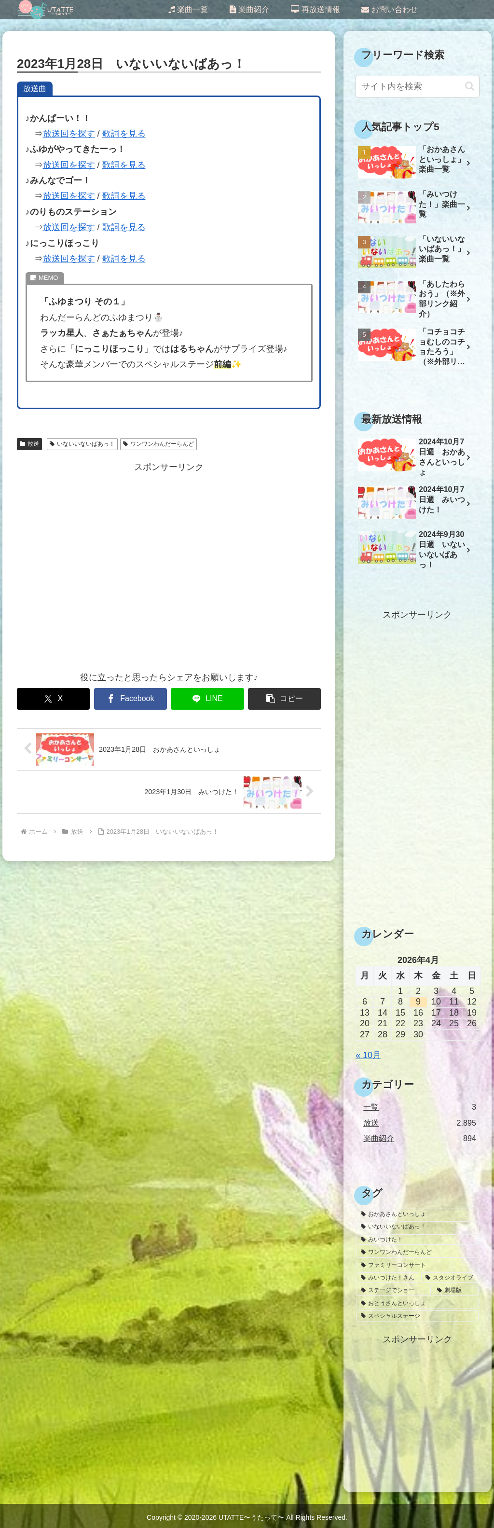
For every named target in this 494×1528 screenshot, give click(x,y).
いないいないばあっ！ (82, 444)
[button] (284, 699)
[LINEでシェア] (207, 699)
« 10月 (368, 1055)
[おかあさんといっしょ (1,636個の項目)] (417, 1214)
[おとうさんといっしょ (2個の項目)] (417, 1303)
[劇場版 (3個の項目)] (455, 1290)
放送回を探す (69, 133)
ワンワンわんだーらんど (158, 444)
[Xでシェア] (53, 699)
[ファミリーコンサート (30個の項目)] (417, 1265)
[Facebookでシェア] (130, 699)
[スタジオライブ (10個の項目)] (449, 1277)
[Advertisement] (169, 566)
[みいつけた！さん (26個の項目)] (388, 1277)
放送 (29, 444)
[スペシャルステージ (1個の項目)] (417, 1315)
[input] (417, 86)
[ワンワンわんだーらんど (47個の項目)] (417, 1252)
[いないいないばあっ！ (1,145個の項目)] (417, 1226)
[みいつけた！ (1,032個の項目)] (417, 1239)
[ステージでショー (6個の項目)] (394, 1290)
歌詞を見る (124, 133)
